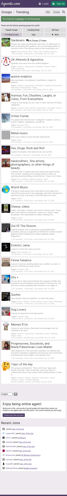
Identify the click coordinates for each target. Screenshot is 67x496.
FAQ (48, 12)
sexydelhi (7, 464)
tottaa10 (7, 451)
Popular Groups (12, 30)
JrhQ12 (7, 438)
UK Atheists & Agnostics (30, 455)
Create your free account (14, 415)
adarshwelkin (9, 446)
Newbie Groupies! (30, 468)
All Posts (55, 30)
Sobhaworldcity (10, 468)
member (20, 19)
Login (44, 3)
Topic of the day (18, 429)
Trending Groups (11, 35)
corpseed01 (8, 433)
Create (56, 12)
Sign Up (58, 3)
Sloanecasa (8, 455)
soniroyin (7, 459)
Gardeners (21, 438)
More (55, 35)
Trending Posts (33, 30)
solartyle (7, 442)
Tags (33, 35)
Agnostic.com (11, 3)
